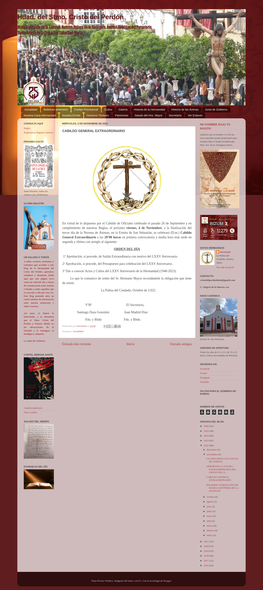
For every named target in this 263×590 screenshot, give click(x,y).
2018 (206, 555)
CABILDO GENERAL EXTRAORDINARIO (218, 478)
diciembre (212, 449)
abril (209, 521)
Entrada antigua (181, 344)
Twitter (203, 373)
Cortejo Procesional (86, 109)
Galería (123, 109)
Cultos (108, 109)
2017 (206, 560)
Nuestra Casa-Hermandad (40, 115)
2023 (206, 440)
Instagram (205, 377)
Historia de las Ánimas (185, 109)
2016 (206, 565)
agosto (210, 501)
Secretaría (175, 115)
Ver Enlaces (195, 115)
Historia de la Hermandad (149, 109)
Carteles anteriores (33, 408)
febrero (210, 530)
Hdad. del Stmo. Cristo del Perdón (70, 17)
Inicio (131, 344)
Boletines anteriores (56, 109)
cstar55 (137, 580)
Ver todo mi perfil (225, 267)
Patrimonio (121, 115)
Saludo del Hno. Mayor (149, 115)
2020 (206, 546)
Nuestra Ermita (71, 115)
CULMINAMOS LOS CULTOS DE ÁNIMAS (222, 460)
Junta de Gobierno (216, 109)
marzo (210, 525)
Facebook (204, 368)
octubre (211, 496)
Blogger (167, 580)
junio (209, 511)
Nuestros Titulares (98, 115)
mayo (210, 516)
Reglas (27, 128)
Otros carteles (30, 412)
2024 (206, 435)
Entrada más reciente (76, 344)
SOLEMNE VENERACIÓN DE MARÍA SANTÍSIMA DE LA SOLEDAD (222, 488)
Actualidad (30, 109)
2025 (206, 431)
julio (209, 506)
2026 (206, 426)
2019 (206, 551)
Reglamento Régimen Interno (38, 132)
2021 (206, 541)
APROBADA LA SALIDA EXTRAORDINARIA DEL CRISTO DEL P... (221, 469)
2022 (206, 445)
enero (210, 535)
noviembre (212, 454)
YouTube (204, 382)
